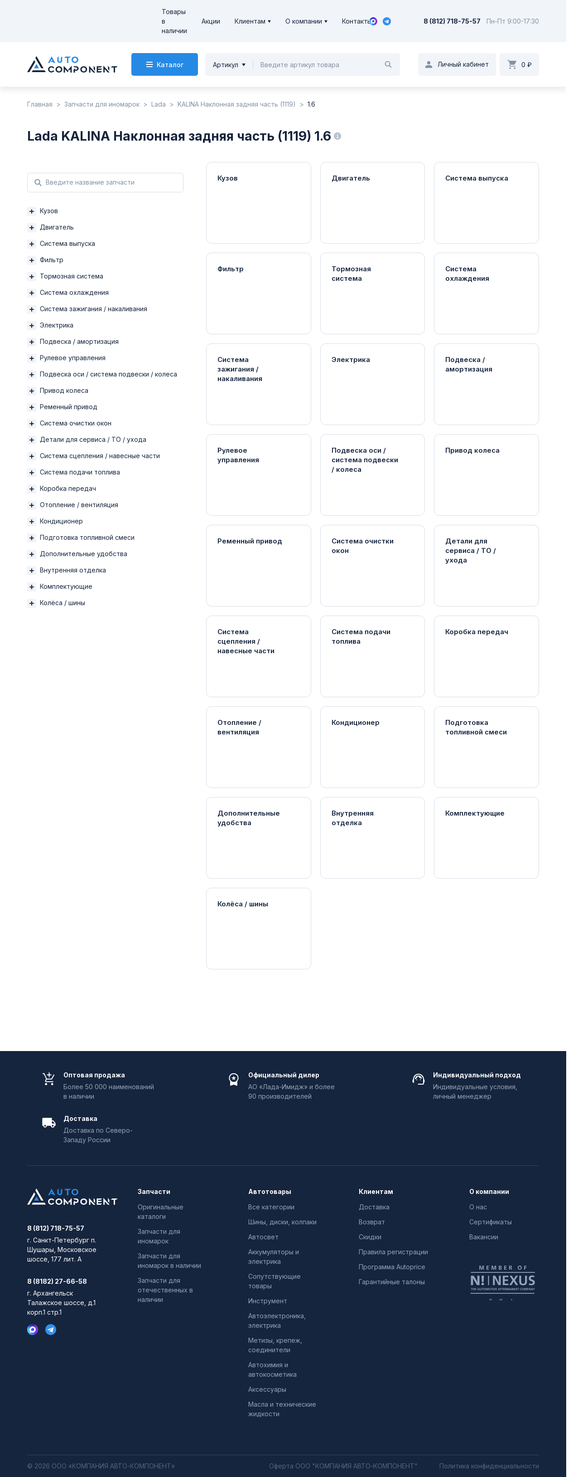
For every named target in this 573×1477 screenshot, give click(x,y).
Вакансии (483, 1237)
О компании (303, 21)
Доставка (374, 1207)
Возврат (372, 1222)
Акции (211, 21)
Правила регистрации (393, 1252)
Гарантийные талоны (392, 1282)
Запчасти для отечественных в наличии (165, 1289)
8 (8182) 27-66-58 (57, 1281)
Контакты (357, 21)
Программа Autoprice (392, 1267)
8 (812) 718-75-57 (452, 21)
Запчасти (154, 1191)
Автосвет (263, 1237)
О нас (478, 1207)
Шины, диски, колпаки (282, 1222)
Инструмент (267, 1301)
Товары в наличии (174, 21)
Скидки (370, 1237)
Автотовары (269, 1191)
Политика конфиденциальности (489, 1466)
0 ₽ (526, 64)
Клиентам (250, 21)
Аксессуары (267, 1389)
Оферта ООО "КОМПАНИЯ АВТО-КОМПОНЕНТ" (343, 1466)
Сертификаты (490, 1222)
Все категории (271, 1207)
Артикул (225, 64)
